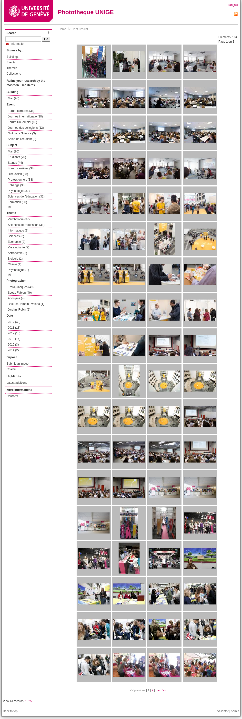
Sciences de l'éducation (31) (26, 196)
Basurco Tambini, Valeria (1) (26, 304)
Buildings (13, 56)
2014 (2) (13, 350)
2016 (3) (13, 344)
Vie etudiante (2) (18, 247)
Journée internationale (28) (25, 116)
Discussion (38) (18, 174)
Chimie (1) (14, 264)
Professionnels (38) (20, 179)
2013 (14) (14, 339)
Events (11, 62)
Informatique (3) (18, 230)
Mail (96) (13, 98)
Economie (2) (16, 242)
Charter (11, 369)
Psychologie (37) (19, 191)
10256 (29, 701)
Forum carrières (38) (21, 111)
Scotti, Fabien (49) (20, 292)
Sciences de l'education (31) (26, 225)
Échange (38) (16, 185)
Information (15, 44)
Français (232, 5)
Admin (235, 711)
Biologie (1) (15, 258)
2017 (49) (14, 322)
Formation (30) (17, 202)
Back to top (10, 711)
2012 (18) (14, 333)
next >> (161, 690)
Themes (12, 68)
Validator (222, 711)
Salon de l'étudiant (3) (22, 139)
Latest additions (17, 382)
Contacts (12, 396)
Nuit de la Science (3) (22, 133)
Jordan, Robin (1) (19, 309)
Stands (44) (15, 162)
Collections (14, 73)
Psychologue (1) (18, 270)
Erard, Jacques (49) (20, 287)
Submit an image (18, 363)
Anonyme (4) (16, 298)
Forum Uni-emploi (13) (22, 122)
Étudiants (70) (17, 157)
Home (62, 29)
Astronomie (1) (17, 253)
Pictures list (80, 29)
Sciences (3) (16, 236)
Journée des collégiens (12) (26, 127)
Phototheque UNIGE (86, 12)
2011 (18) (14, 327)
